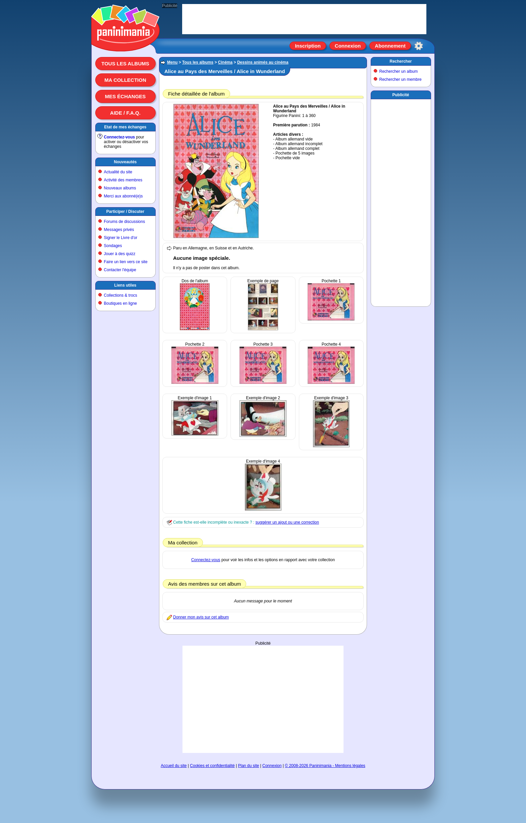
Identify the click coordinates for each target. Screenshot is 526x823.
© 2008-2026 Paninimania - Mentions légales (325, 765)
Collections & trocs (120, 295)
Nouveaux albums (120, 188)
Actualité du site (118, 172)
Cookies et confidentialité (212, 765)
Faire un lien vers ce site (126, 261)
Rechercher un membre (400, 79)
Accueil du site (174, 765)
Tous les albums (125, 63)
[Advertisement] (263, 699)
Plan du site (248, 765)
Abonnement (390, 46)
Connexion (348, 46)
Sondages (113, 245)
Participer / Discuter (125, 211)
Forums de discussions (124, 221)
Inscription (308, 46)
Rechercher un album (398, 71)
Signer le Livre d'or (121, 237)
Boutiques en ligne (120, 303)
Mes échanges (125, 96)
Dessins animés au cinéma (262, 62)
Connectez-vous (119, 137)
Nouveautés (125, 162)
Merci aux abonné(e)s (123, 196)
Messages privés (119, 229)
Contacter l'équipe (120, 270)
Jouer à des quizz (120, 253)
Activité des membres (123, 180)
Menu (172, 62)
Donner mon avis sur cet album (201, 617)
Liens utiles (125, 285)
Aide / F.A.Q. (125, 113)
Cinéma (225, 62)
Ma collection (125, 80)
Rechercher (400, 61)
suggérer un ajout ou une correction (287, 522)
